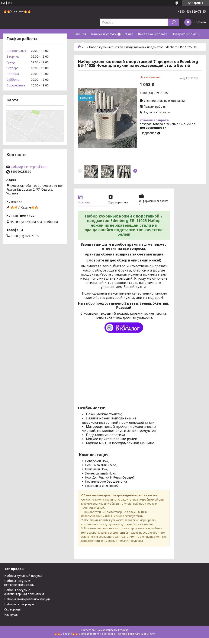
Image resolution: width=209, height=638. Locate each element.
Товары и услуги (103, 34)
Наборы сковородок (19, 604)
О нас (129, 34)
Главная (80, 34)
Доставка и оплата (152, 34)
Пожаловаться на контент (97, 634)
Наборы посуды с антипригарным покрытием (24, 592)
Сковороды (12, 609)
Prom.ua (123, 630)
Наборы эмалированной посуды (27, 599)
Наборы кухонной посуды (23, 576)
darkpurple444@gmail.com (29, 167)
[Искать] (173, 22)
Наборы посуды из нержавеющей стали (19, 583)
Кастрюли (11, 614)
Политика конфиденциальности (135, 634)
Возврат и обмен (185, 34)
